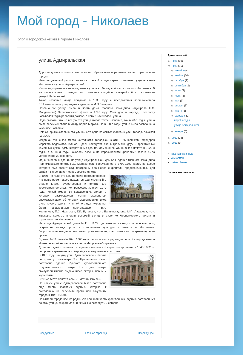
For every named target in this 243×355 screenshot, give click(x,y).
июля (178, 90)
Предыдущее (146, 333)
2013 (175, 66)
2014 (175, 61)
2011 (175, 142)
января (179, 131)
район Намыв (179, 162)
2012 (175, 137)
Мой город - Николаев (83, 21)
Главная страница (96, 333)
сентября (181, 85)
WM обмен (177, 158)
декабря (180, 70)
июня (178, 95)
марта (179, 110)
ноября (179, 75)
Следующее (47, 333)
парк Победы (182, 120)
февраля (180, 115)
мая (177, 100)
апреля (179, 105)
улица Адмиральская (187, 125)
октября (180, 80)
